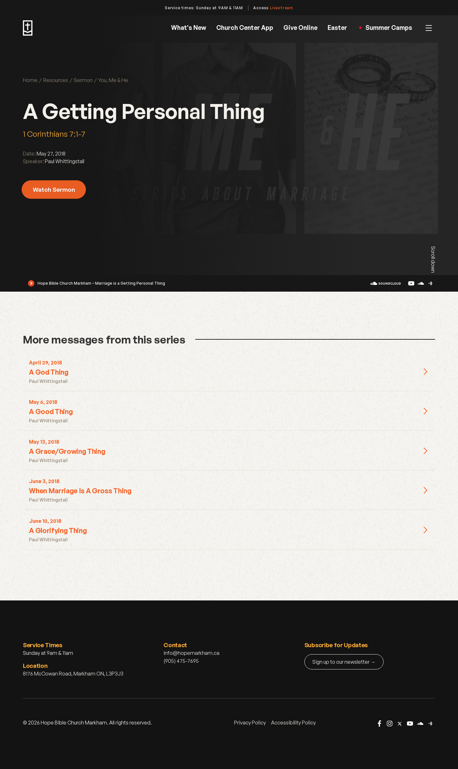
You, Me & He (113, 80)
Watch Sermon (54, 189)
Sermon (83, 80)
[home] (27, 28)
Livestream (281, 7)
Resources (55, 80)
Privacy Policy (250, 722)
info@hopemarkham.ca (191, 653)
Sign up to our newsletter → (344, 662)
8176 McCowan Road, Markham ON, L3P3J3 (73, 673)
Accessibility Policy (293, 722)
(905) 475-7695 (181, 661)
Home (30, 80)
